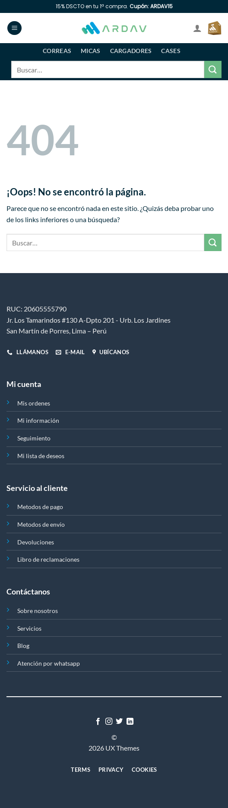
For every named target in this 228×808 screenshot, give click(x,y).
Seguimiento (34, 438)
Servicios (29, 628)
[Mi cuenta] (197, 28)
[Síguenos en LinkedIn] (130, 722)
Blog (23, 645)
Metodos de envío (41, 524)
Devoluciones (35, 542)
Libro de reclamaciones (48, 559)
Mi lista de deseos (40, 455)
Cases (170, 50)
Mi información (38, 420)
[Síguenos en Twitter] (119, 722)
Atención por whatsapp (48, 663)
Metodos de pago (40, 506)
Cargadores (131, 50)
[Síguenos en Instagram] (108, 722)
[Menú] (14, 28)
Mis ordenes (33, 403)
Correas (57, 50)
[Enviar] (213, 69)
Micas (90, 50)
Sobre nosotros (37, 610)
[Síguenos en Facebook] (98, 722)
